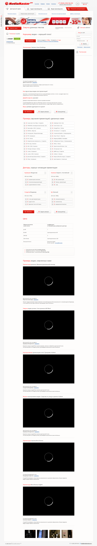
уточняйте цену (58, 243)
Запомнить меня (81, 40)
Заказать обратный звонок (65, 4)
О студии (37, 3)
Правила (43, 3)
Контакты (53, 3)
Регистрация (80, 47)
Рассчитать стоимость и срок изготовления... (48, 41)
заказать (35, 82)
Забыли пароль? (87, 47)
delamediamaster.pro (86, 543)
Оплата (48, 3)
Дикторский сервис (59, 27)
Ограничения (9, 41)
